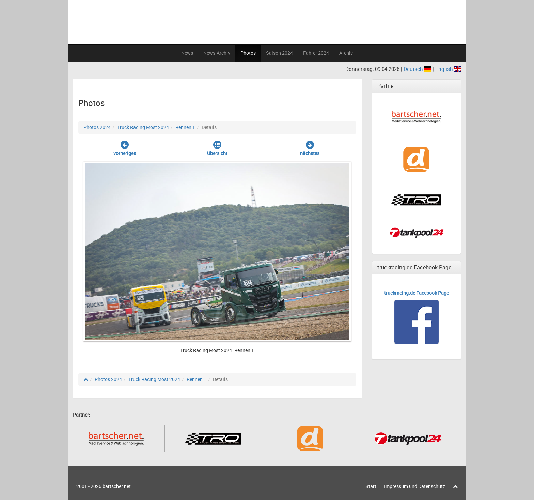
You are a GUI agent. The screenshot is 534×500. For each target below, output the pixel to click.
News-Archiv (216, 53)
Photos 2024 (97, 127)
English (448, 68)
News (187, 53)
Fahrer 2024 (316, 53)
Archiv (346, 53)
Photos (248, 53)
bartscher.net (117, 486)
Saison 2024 (279, 53)
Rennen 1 (185, 127)
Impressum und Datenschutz (414, 486)
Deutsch (418, 68)
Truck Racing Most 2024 (143, 127)
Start (370, 486)
